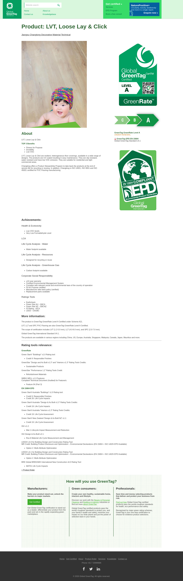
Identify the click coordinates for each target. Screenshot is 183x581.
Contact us (28, 14)
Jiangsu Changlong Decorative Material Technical (45, 34)
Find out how (121, 502)
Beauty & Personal (102, 500)
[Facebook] (84, 569)
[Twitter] (91, 569)
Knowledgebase (49, 14)
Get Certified (34, 502)
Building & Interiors (91, 502)
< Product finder (28, 470)
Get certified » (114, 4)
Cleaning (75, 502)
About (80, 559)
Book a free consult (114, 14)
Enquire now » (151, 13)
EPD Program (111, 11)
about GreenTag (90, 504)
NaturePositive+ (140, 5)
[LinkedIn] (98, 569)
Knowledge (111, 559)
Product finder (91, 559)
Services (109, 7)
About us (46, 11)
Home (26, 11)
